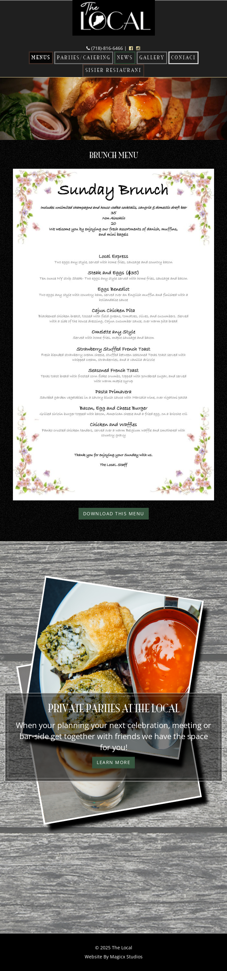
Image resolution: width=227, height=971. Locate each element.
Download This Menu (113, 513)
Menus (40, 57)
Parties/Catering (84, 57)
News (125, 57)
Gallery (152, 57)
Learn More (113, 763)
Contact (183, 57)
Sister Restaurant (113, 70)
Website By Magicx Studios (114, 957)
